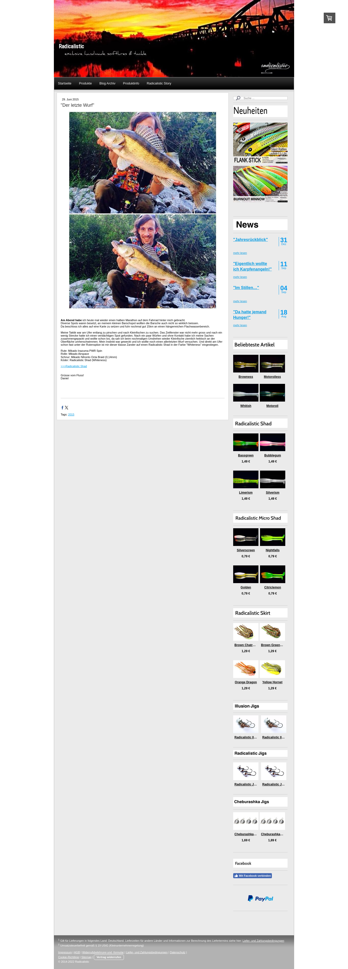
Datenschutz (177, 952)
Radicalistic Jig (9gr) (277, 784)
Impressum (65, 952)
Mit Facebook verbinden (252, 876)
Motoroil (272, 406)
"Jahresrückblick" (250, 239)
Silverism (272, 492)
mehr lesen (240, 252)
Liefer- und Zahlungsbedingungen (263, 940)
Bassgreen (245, 455)
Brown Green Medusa (276, 645)
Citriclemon (272, 587)
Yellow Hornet (272, 682)
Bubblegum (272, 455)
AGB (77, 952)
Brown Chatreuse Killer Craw (255, 645)
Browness (245, 377)
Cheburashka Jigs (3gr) (251, 834)
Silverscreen (246, 550)
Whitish (245, 406)
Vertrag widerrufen (109, 957)
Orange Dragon (246, 682)
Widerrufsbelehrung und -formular (103, 952)
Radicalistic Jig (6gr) (249, 784)
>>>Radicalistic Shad (74, 366)
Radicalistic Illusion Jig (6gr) (255, 737)
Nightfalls (273, 550)
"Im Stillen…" (246, 287)
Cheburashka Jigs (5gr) (278, 834)
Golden (246, 587)
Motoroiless (272, 377)
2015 (71, 414)
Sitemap (86, 957)
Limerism (245, 492)
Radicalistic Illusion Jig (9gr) (282, 737)
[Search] (260, 98)
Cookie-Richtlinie (68, 957)
